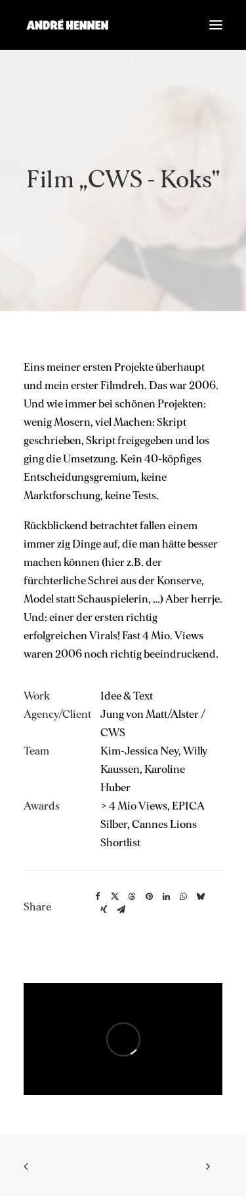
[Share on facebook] (98, 896)
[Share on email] (121, 909)
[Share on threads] (132, 896)
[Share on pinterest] (149, 896)
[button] (216, 25)
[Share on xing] (104, 909)
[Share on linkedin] (166, 896)
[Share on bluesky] (200, 896)
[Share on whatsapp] (183, 896)
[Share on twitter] (115, 896)
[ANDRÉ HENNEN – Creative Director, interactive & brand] (67, 25)
